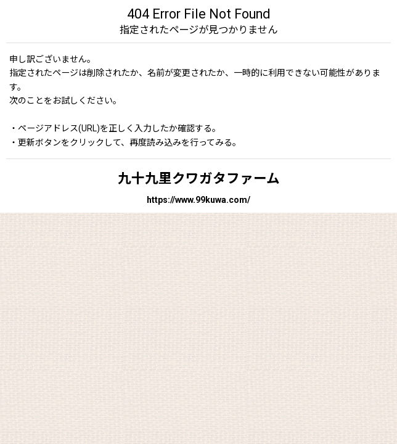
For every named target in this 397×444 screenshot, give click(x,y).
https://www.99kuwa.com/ (198, 200)
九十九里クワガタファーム (199, 178)
